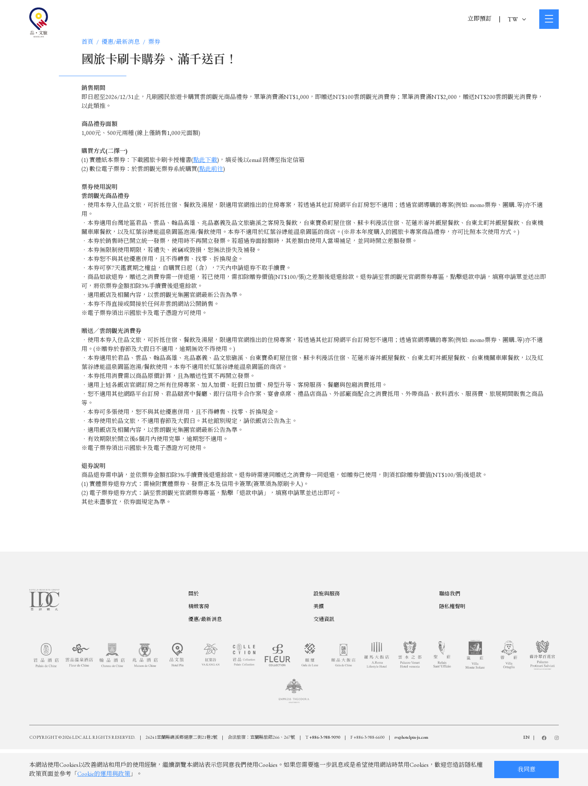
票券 (154, 42)
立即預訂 (480, 18)
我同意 (527, 769)
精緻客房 (198, 636)
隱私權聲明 (452, 636)
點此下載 (205, 160)
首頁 (87, 42)
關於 (193, 624)
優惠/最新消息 (121, 42)
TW (517, 19)
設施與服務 (327, 624)
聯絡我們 (449, 624)
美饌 (319, 636)
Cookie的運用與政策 (103, 774)
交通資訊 (324, 649)
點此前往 (211, 169)
